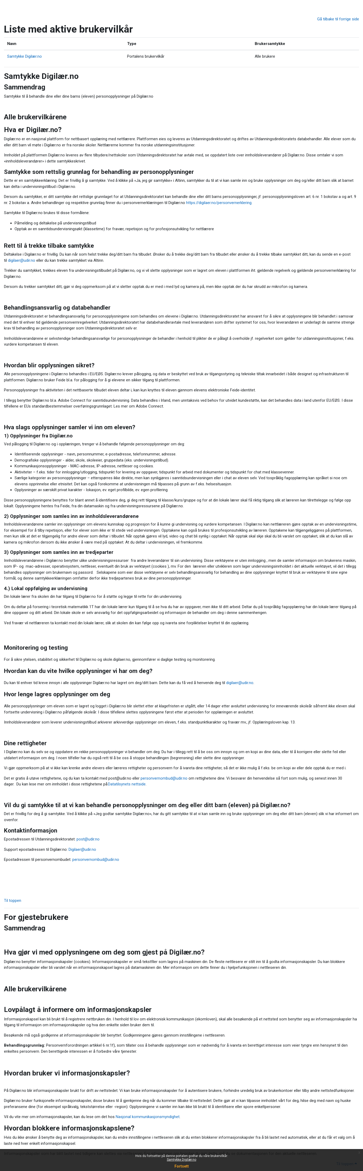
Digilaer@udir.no (82, 849)
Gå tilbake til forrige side (338, 19)
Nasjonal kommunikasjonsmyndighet (148, 1116)
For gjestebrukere (36, 917)
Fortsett (181, 1166)
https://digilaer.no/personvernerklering (219, 202)
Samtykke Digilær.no (181, 1159)
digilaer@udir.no (21, 260)
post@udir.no (88, 839)
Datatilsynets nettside (127, 784)
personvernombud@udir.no (164, 778)
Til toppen (13, 900)
